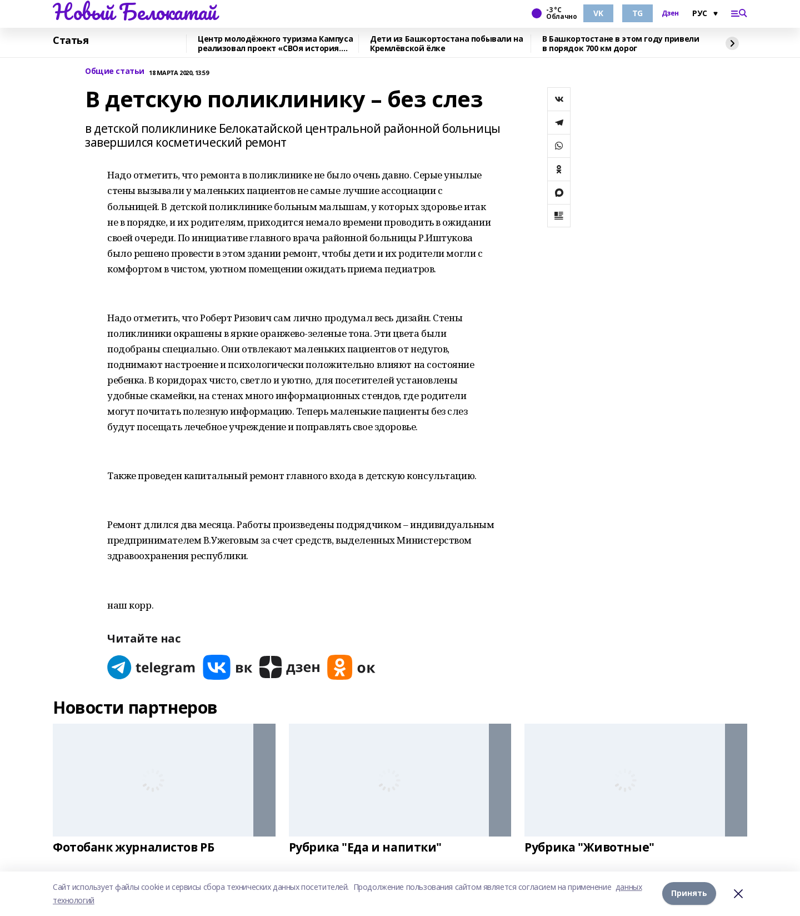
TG (637, 13)
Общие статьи (114, 71)
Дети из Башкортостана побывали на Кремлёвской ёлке (446, 43)
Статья (70, 40)
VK (598, 13)
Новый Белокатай (135, 12)
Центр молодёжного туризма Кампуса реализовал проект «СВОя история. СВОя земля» (275, 43)
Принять (689, 893)
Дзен (670, 13)
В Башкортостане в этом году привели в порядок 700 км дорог (620, 43)
